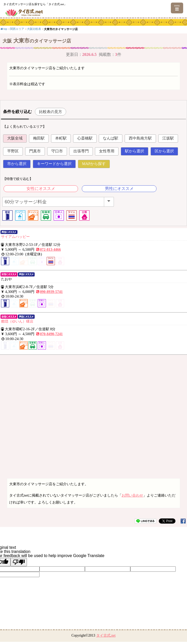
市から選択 (16, 164)
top (3, 28)
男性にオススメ (119, 188)
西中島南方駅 (140, 138)
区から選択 (164, 151)
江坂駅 (168, 138)
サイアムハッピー (15, 237)
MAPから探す (94, 164)
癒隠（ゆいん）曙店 (17, 321)
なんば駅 (110, 138)
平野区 (13, 151)
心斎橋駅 (85, 138)
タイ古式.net (106, 635)
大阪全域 (15, 138)
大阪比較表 (34, 28)
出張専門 (81, 151)
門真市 (35, 151)
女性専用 (106, 151)
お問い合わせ (132, 495)
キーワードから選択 (54, 164)
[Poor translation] (19, 562)
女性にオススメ (40, 188)
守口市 (57, 151)
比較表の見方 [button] (50, 111)
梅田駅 (39, 138)
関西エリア (17, 28)
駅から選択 (134, 151)
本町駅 (61, 138)
